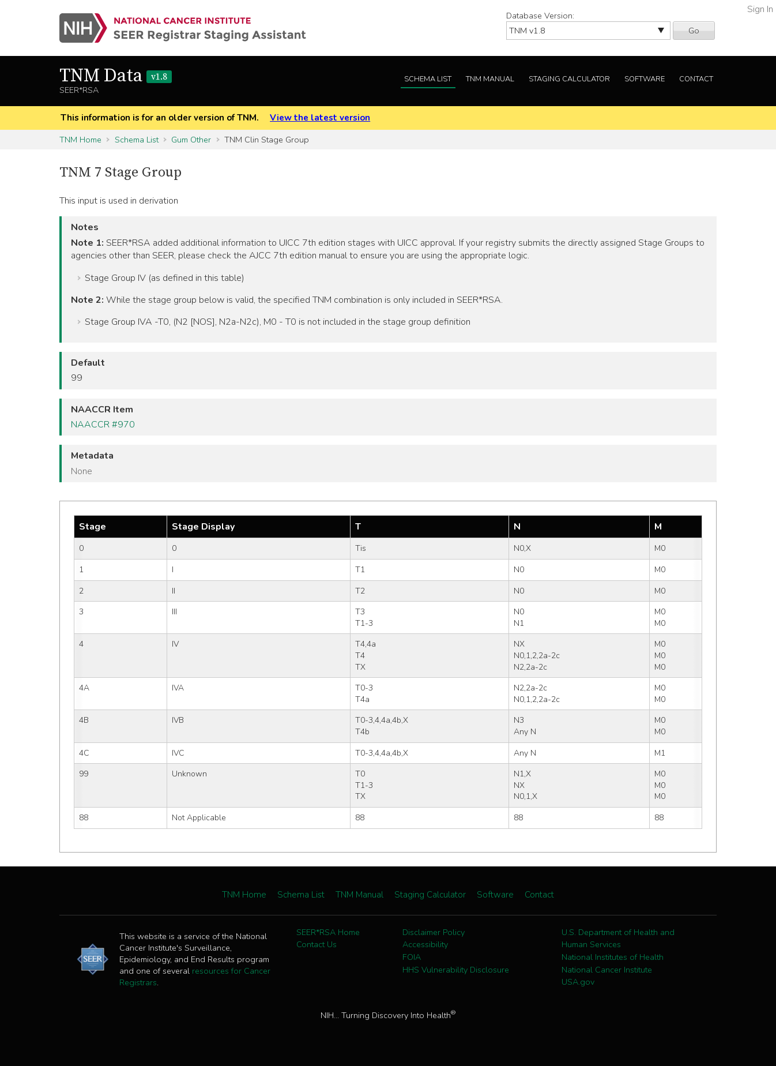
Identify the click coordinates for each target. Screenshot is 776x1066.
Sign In (760, 9)
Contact (696, 79)
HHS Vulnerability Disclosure (455, 969)
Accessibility (425, 944)
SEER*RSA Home (328, 932)
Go (693, 30)
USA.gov (578, 982)
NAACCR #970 (103, 424)
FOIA (411, 957)
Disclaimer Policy (433, 932)
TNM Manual (490, 79)
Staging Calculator (569, 79)
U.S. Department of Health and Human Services (618, 938)
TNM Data (115, 76)
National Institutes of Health (613, 957)
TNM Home (80, 139)
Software (644, 79)
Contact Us (316, 944)
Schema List (427, 79)
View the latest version (320, 117)
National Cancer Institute (607, 969)
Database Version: (540, 15)
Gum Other (191, 139)
